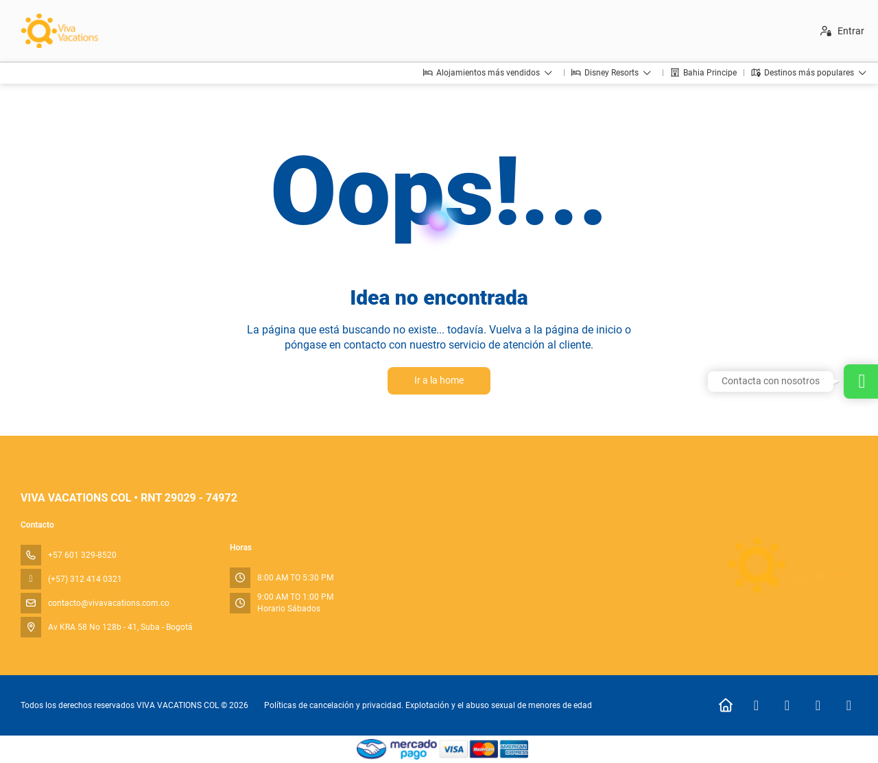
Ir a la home (439, 380)
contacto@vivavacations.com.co (108, 603)
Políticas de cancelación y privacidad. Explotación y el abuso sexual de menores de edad (428, 705)
